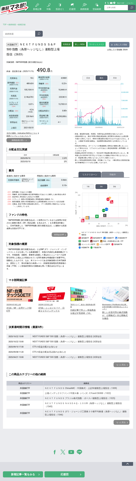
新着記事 (37, 9)
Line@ (114, 3)
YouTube (111, 3)
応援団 (72, 9)
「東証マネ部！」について (124, 3)
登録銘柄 (97, 9)
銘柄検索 (84, 9)
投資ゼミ (60, 9)
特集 (49, 9)
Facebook (105, 3)
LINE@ (80, 452)
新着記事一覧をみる (23, 474)
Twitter (108, 3)
